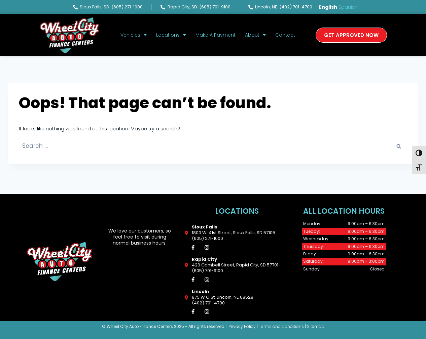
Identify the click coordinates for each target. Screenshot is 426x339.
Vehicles (133, 35)
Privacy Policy (242, 327)
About (255, 35)
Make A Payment (216, 35)
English (328, 7)
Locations (171, 35)
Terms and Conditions (281, 327)
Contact (285, 35)
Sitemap (315, 327)
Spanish (348, 7)
